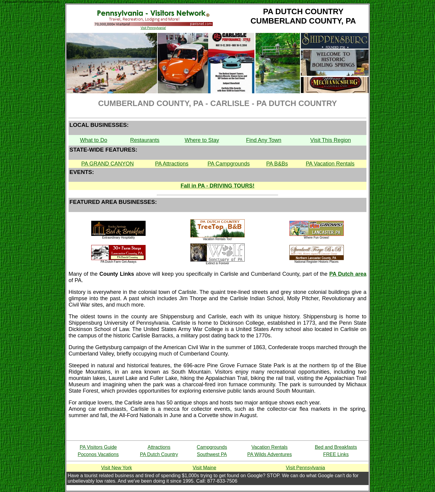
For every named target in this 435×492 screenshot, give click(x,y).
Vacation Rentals (269, 447)
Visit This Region (330, 140)
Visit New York (116, 467)
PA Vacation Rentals (330, 164)
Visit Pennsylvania (305, 467)
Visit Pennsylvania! (153, 28)
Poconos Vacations (98, 454)
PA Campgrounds (229, 164)
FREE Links (336, 454)
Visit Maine (204, 467)
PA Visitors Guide (98, 447)
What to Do (93, 140)
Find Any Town (264, 140)
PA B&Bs (277, 164)
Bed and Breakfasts (336, 447)
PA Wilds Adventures (269, 454)
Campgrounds (212, 447)
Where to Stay (202, 140)
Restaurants (145, 140)
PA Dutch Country (159, 454)
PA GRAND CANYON (107, 164)
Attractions (159, 447)
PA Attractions (171, 164)
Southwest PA (212, 454)
